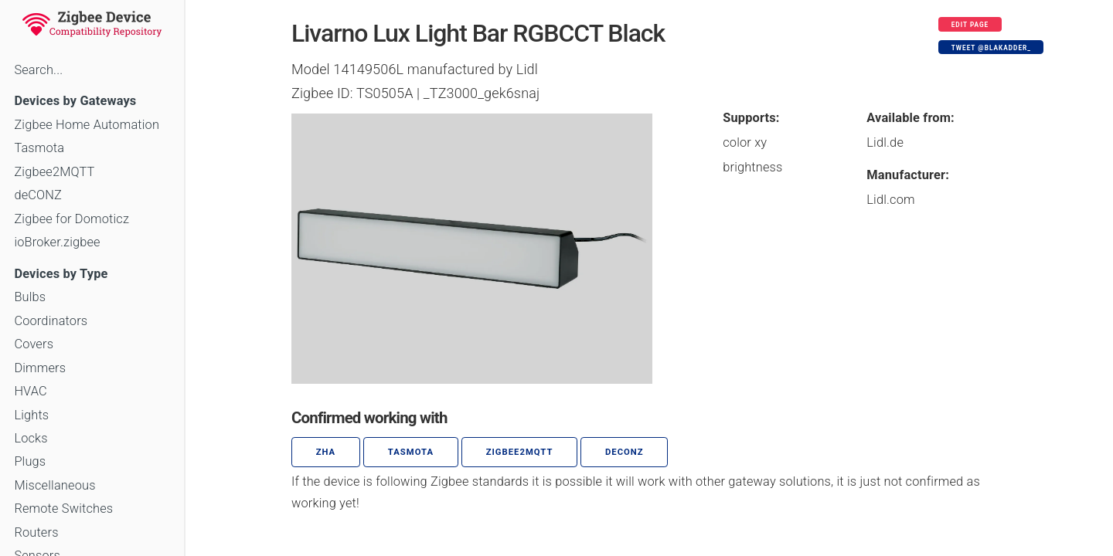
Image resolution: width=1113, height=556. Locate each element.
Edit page (970, 25)
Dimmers (40, 368)
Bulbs (30, 297)
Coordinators (50, 321)
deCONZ (38, 195)
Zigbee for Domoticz (71, 219)
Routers (36, 532)
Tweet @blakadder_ (991, 48)
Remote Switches (63, 508)
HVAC (30, 391)
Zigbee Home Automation (86, 124)
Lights (31, 415)
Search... (38, 70)
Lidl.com (890, 199)
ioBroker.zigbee (57, 242)
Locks (30, 438)
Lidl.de (885, 142)
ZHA (326, 452)
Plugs (30, 461)
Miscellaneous (54, 485)
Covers (33, 344)
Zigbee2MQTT (54, 171)
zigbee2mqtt (519, 452)
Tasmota (39, 148)
